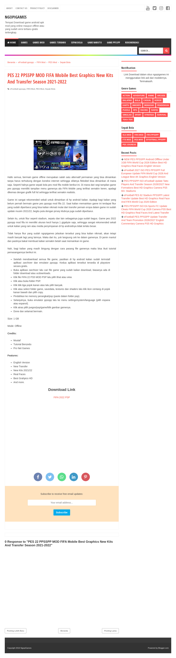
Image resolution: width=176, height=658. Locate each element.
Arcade (161, 96)
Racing (144, 110)
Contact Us (21, 8)
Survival (161, 115)
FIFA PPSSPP (153, 135)
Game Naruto (94, 42)
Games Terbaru (58, 42)
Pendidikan (163, 105)
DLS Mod (127, 135)
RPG (135, 110)
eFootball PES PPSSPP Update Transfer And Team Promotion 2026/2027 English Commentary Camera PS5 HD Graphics (144, 220)
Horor (158, 100)
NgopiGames (16, 17)
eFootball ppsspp (18, 89)
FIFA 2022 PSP (62, 397)
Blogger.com (163, 648)
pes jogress (129, 145)
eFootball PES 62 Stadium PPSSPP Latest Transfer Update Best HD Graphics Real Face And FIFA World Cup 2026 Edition (145, 198)
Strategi (149, 115)
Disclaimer (53, 8)
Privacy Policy (37, 8)
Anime (151, 96)
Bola (137, 100)
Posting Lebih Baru (15, 631)
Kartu (126, 105)
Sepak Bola (76, 42)
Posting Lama (110, 631)
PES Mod (40, 89)
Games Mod (39, 42)
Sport (138, 115)
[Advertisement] (61, 116)
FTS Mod (127, 140)
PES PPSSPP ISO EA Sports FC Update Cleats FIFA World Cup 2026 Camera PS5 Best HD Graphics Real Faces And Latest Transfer (146, 209)
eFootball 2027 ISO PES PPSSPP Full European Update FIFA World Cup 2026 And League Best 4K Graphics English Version (144, 173)
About (9, 8)
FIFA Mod (31, 89)
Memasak (149, 105)
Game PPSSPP (113, 42)
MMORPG (136, 105)
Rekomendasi (132, 42)
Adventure (139, 96)
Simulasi (127, 115)
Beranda (64, 631)
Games (24, 42)
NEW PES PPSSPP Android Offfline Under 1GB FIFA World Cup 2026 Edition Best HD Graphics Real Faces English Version (145, 162)
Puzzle (126, 110)
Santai (154, 110)
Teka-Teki (128, 120)
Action (126, 96)
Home (11, 42)
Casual (147, 100)
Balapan (127, 100)
